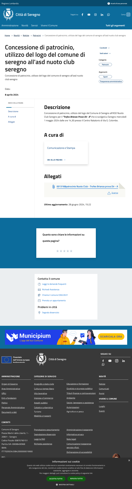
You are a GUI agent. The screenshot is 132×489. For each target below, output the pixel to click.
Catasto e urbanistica (43, 407)
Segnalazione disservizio (45, 434)
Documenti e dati (9, 412)
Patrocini (37, 35)
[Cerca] (127, 14)
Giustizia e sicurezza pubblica (79, 388)
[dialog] (66, 473)
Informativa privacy (75, 434)
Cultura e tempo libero (44, 388)
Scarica (112, 192)
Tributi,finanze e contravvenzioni (81, 393)
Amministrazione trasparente (80, 429)
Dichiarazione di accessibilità (79, 452)
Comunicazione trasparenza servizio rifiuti (79, 445)
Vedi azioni (106, 53)
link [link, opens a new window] (91, 473)
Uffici (4, 393)
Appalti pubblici (41, 402)
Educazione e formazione (78, 383)
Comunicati (104, 388)
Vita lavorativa (40, 393)
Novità (17, 35)
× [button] (129, 461)
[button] (66, 484)
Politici (5, 402)
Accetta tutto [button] (55, 479)
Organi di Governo (10, 384)
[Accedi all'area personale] (117, 3)
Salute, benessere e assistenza (80, 402)
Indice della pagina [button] (15, 103)
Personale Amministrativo (13, 407)
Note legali (71, 439)
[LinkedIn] (97, 14)
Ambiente (71, 397)
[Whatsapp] (104, 14)
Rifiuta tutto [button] (76, 479)
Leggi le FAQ (39, 439)
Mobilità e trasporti (42, 415)
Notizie (26, 35)
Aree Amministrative (11, 388)
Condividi (105, 48)
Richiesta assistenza (43, 443)
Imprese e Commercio (43, 398)
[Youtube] (84, 14)
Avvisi (101, 393)
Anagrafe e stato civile (44, 384)
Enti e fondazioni (9, 398)
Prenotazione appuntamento (46, 429)
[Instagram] (91, 14)
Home (7, 35)
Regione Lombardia (10, 3)
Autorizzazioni (73, 407)
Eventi (102, 411)
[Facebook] (78, 14)
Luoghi (102, 406)
